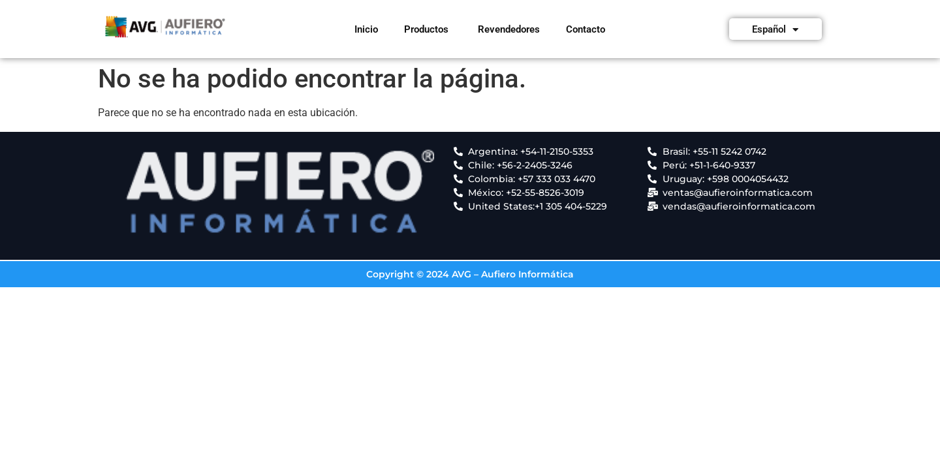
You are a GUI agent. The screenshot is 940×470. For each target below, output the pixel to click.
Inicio (366, 29)
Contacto (585, 29)
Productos (426, 29)
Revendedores (509, 29)
